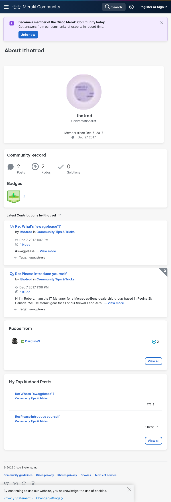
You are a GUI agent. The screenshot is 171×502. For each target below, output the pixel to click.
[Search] (114, 7)
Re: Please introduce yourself (41, 273)
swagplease (37, 257)
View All (24, 196)
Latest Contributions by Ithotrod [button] (31, 215)
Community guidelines (18, 475)
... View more (46, 251)
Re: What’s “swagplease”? (38, 226)
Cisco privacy (45, 475)
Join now (28, 34)
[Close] (129, 491)
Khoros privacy (67, 475)
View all (153, 361)
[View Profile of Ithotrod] (26, 232)
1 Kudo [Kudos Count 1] (25, 244)
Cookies (86, 475)
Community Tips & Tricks (56, 232)
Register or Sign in (153, 7)
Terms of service (105, 475)
